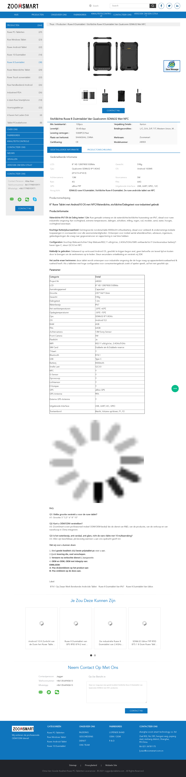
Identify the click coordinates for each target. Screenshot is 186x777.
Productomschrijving (99, 150)
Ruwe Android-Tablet (24, 47)
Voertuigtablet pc (24, 107)
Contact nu (113, 111)
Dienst (82, 741)
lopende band (117, 732)
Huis (16, 15)
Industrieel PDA (24, 92)
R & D (112, 741)
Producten (38, 15)
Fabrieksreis (80, 15)
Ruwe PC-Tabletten (24, 32)
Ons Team (84, 745)
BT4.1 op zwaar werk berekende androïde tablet (73, 587)
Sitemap (72, 765)
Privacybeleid (91, 765)
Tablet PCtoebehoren (24, 122)
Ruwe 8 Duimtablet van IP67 (111, 587)
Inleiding (84, 732)
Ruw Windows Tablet (24, 39)
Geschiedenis (86, 737)
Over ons (12, 129)
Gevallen (12, 159)
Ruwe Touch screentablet (24, 77)
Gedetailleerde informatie (64, 150)
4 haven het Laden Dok (24, 115)
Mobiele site (111, 765)
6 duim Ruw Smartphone (24, 100)
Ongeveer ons (59, 15)
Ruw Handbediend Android (24, 85)
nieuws (11, 153)
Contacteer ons (122, 15)
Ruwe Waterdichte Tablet (24, 70)
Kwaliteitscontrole (101, 15)
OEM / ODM (115, 737)
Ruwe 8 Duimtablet (24, 62)
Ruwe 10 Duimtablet (24, 54)
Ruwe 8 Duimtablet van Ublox (139, 587)
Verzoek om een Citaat (146, 15)
